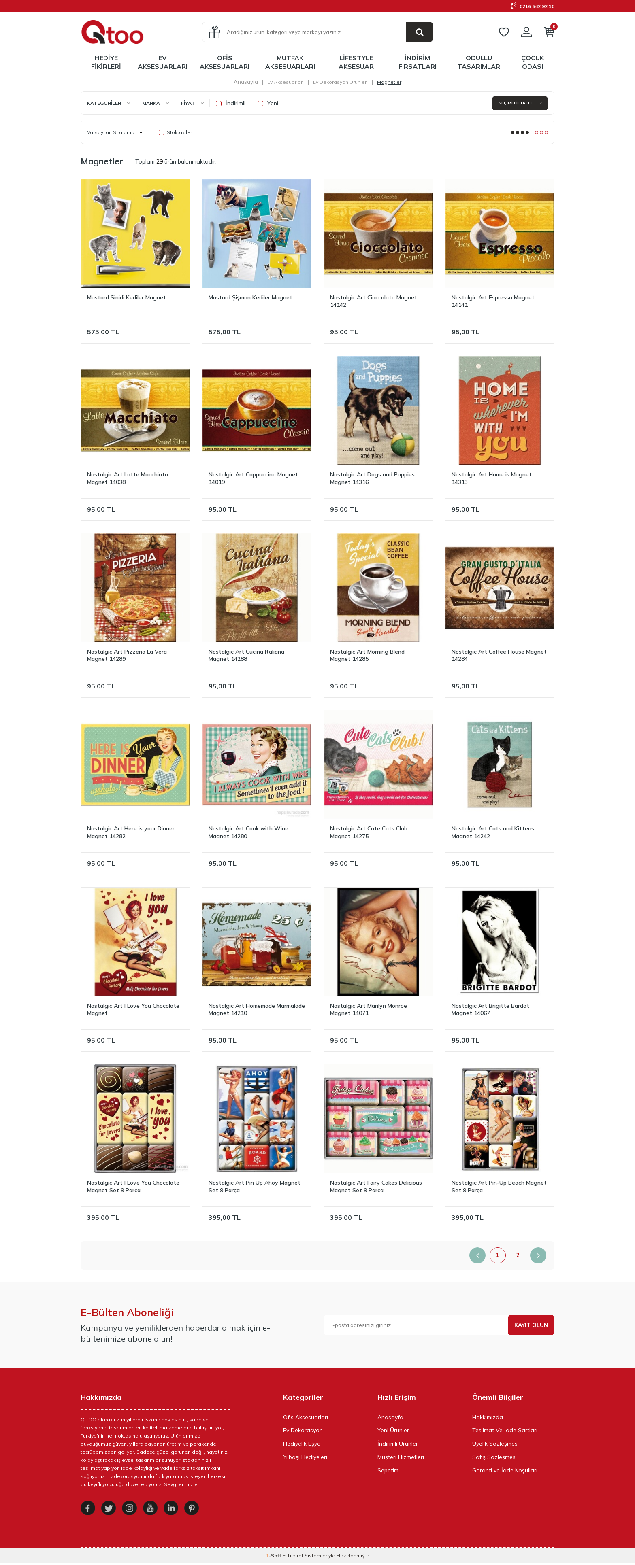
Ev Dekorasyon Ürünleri (340, 82)
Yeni (268, 103)
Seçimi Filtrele (520, 103)
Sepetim (387, 1470)
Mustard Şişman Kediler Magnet (250, 297)
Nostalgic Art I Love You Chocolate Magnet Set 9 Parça (133, 1186)
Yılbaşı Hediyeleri (305, 1457)
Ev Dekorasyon (303, 1430)
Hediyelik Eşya (302, 1443)
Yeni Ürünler (393, 1430)
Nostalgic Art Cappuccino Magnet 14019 (253, 478)
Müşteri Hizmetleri (400, 1457)
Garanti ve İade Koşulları (504, 1470)
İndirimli (230, 103)
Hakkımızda (487, 1417)
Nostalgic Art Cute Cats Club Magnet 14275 (368, 832)
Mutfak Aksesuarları (290, 62)
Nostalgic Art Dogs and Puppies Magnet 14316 (372, 478)
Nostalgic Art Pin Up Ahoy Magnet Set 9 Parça (254, 1186)
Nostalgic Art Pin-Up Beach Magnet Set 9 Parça (499, 1186)
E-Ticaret (293, 1557)
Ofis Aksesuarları (224, 62)
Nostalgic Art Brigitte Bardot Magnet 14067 (490, 1009)
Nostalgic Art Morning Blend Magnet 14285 (367, 655)
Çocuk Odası (532, 62)
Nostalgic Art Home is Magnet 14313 (492, 478)
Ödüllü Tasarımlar (478, 62)
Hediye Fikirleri (106, 62)
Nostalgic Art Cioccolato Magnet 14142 (373, 301)
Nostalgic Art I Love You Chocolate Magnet (133, 1009)
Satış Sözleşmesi (494, 1457)
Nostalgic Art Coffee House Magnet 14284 (499, 655)
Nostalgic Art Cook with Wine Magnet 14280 (248, 832)
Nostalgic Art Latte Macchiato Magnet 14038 (127, 478)
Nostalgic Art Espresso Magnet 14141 (493, 301)
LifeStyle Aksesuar (356, 62)
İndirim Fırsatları (417, 62)
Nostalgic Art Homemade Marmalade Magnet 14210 (257, 1009)
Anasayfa (246, 82)
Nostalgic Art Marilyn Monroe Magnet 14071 (368, 1009)
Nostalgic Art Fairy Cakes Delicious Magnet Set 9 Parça (376, 1186)
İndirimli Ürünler (397, 1443)
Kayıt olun (530, 1325)
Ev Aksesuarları (163, 62)
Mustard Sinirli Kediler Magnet (126, 297)
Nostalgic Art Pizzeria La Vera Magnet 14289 (127, 655)
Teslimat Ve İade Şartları (504, 1430)
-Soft (274, 1557)
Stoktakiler (175, 132)
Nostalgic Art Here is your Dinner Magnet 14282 (131, 832)
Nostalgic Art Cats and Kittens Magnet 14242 (493, 832)
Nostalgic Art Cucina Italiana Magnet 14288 (246, 655)
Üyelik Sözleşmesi (495, 1443)
